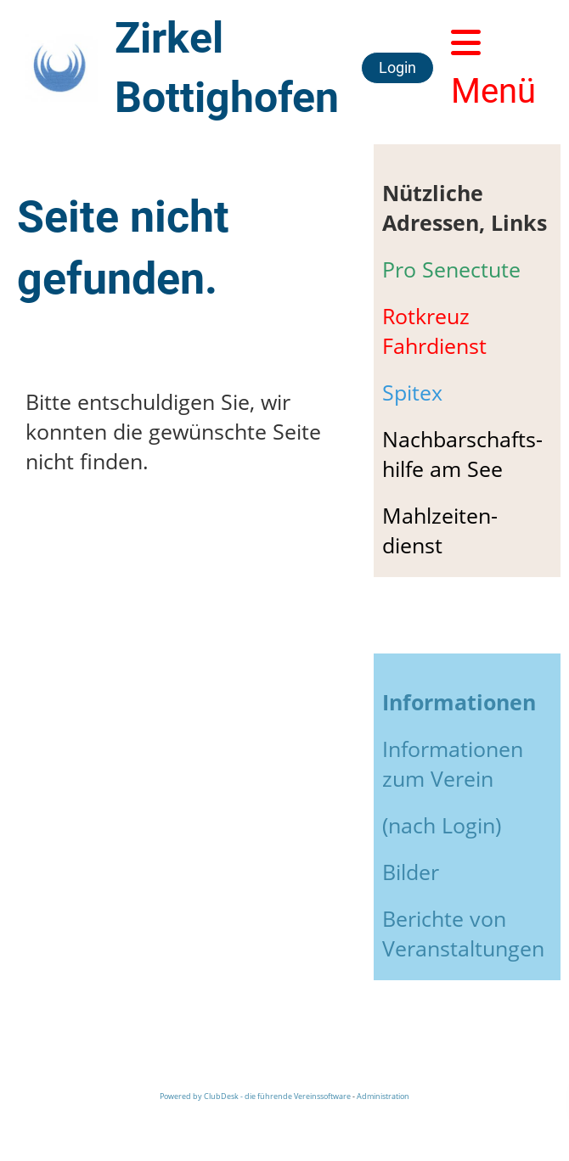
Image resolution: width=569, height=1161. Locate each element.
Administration (383, 1096)
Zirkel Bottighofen (227, 68)
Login (397, 67)
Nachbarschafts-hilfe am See (462, 453)
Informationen (459, 701)
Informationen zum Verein (452, 763)
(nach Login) (441, 824)
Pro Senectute (451, 269)
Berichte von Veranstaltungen (463, 933)
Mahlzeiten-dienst (440, 530)
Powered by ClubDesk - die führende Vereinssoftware (255, 1096)
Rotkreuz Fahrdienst (434, 330)
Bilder (410, 871)
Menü (493, 68)
